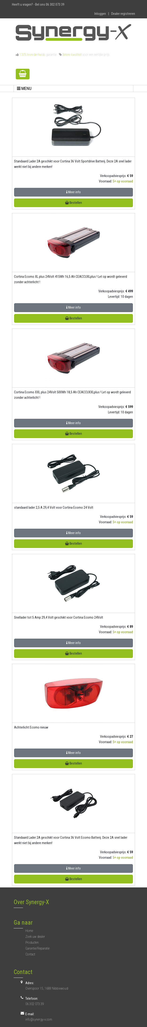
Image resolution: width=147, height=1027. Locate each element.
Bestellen (73, 203)
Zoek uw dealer (35, 937)
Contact (30, 954)
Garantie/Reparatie (37, 948)
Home (29, 931)
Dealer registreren (123, 14)
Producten (32, 943)
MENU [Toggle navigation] (24, 88)
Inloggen (100, 14)
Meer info (73, 192)
